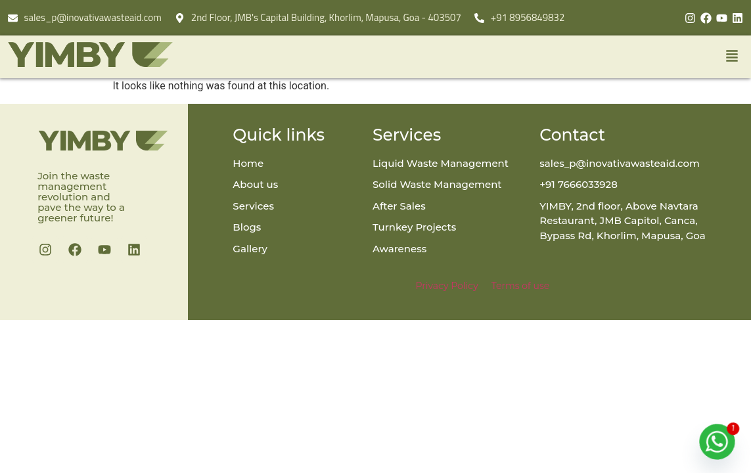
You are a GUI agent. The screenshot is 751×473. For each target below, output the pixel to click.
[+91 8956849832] (479, 18)
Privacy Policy (447, 286)
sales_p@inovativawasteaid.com (93, 17)
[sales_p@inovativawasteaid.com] (13, 18)
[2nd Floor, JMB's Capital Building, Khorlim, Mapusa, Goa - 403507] (180, 18)
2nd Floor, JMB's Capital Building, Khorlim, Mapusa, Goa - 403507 (326, 17)
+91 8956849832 (528, 17)
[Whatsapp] (717, 442)
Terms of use (520, 286)
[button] (500, 57)
